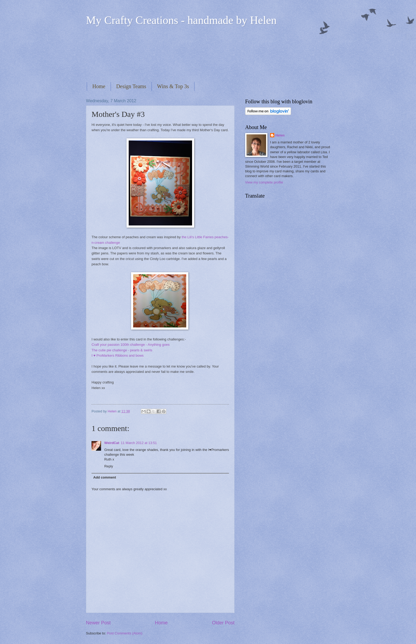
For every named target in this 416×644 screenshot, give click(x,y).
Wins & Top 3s (173, 86)
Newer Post (98, 622)
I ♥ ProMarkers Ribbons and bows (118, 355)
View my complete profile (264, 182)
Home (98, 86)
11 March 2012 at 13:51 (139, 443)
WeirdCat (111, 443)
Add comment (104, 477)
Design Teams (131, 86)
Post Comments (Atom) (124, 633)
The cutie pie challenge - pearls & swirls (122, 350)
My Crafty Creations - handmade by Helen (181, 20)
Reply (108, 466)
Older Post (223, 622)
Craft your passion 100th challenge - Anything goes (131, 345)
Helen (280, 135)
